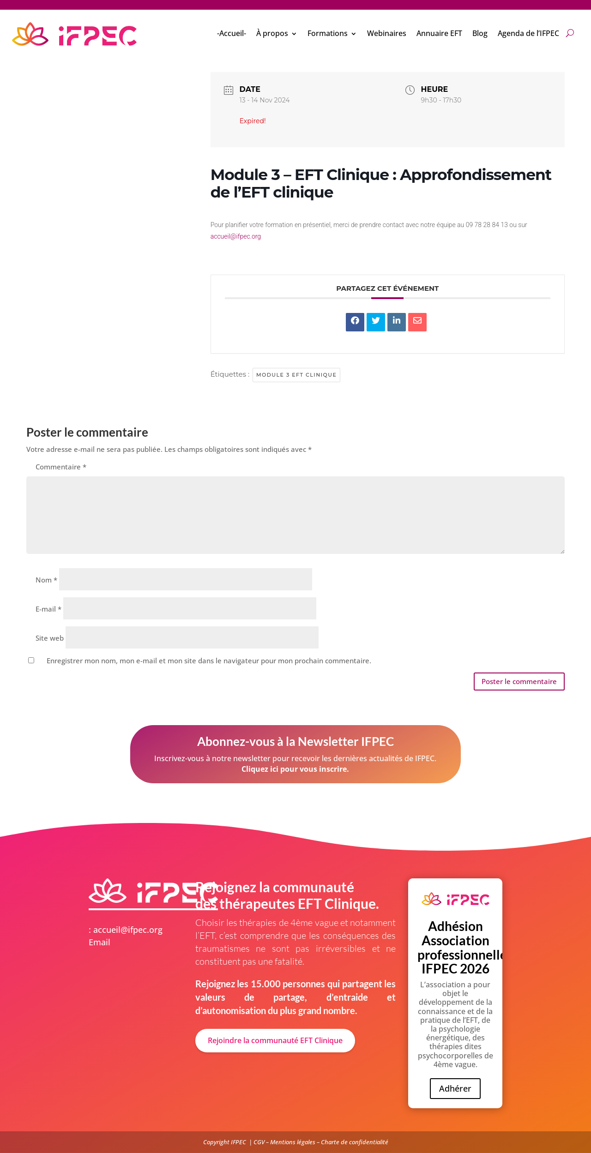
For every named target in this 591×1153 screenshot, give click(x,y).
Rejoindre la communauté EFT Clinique (275, 1040)
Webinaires (386, 33)
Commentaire (61, 466)
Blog (480, 33)
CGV (259, 1142)
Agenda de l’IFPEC (528, 33)
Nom (46, 579)
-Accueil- (231, 33)
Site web (50, 638)
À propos (272, 33)
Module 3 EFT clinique (296, 375)
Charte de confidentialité (354, 1142)
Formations (328, 33)
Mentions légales (292, 1142)
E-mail (48, 608)
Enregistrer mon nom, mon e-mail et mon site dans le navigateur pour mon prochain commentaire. (209, 660)
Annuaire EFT (439, 33)
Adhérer (455, 1088)
